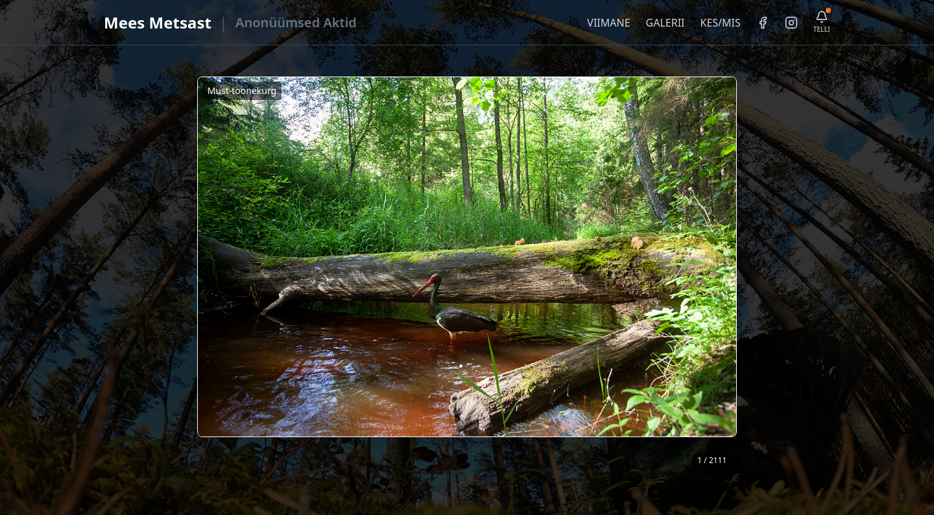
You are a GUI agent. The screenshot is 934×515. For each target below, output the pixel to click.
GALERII (665, 23)
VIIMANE (608, 23)
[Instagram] (791, 22)
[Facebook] (762, 22)
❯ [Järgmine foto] (732, 275)
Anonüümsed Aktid (296, 22)
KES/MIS (720, 23)
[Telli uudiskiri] (821, 22)
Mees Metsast (157, 22)
